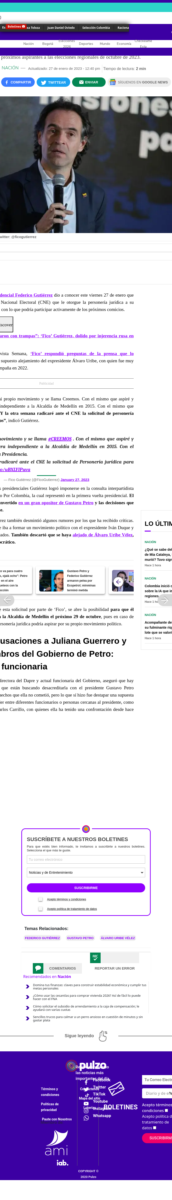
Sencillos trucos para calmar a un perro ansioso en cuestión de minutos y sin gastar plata (88, 1018)
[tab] (57, 968)
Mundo (105, 43)
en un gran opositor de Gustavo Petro (55, 502)
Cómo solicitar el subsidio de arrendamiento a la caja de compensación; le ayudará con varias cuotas (86, 1008)
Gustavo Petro (80, 938)
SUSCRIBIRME (86, 888)
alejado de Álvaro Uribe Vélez (102, 534)
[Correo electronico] (86, 859)
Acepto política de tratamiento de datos (72, 909)
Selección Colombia (96, 28)
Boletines (14, 26)
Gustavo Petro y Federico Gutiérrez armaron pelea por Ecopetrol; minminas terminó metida (81, 580)
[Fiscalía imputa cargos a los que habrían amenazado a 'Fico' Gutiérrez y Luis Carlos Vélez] (124, 580)
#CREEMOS (60, 439)
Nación (28, 43)
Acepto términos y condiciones (66, 899)
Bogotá (47, 43)
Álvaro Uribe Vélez (118, 938)
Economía (124, 43)
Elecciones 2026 (67, 44)
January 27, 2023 (74, 480)
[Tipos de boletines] (86, 872)
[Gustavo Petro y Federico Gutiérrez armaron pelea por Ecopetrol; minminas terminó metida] (51, 580)
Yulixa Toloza (30, 28)
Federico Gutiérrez (42, 938)
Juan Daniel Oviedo (61, 28)
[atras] (118, 582)
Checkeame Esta (143, 44)
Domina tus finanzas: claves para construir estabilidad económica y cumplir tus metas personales (89, 986)
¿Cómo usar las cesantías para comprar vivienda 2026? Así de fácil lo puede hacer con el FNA (87, 997)
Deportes (86, 43)
